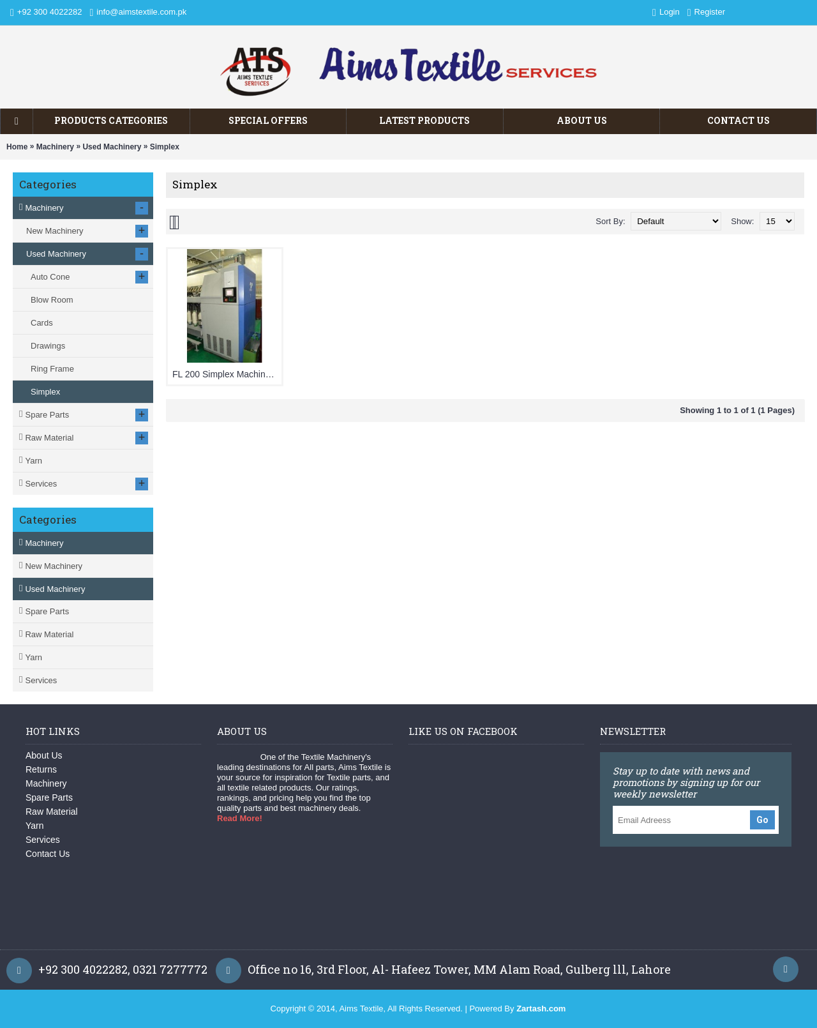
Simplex (164, 146)
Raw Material (49, 634)
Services (41, 680)
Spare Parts (47, 611)
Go (762, 820)
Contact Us (48, 854)
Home (16, 146)
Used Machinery (111, 146)
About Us (44, 755)
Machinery (55, 146)
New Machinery (53, 566)
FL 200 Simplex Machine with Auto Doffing (226, 374)
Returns (41, 769)
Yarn (33, 657)
